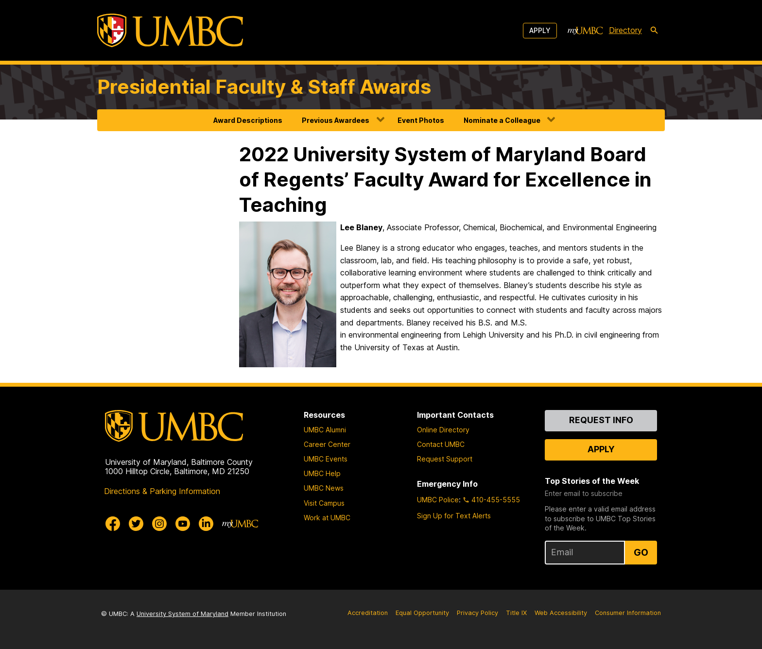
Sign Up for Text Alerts (454, 516)
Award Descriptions (247, 120)
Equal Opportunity (422, 612)
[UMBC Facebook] (112, 523)
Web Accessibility (561, 612)
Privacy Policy (477, 612)
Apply (540, 30)
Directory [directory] (625, 30)
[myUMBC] (585, 30)
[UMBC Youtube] (182, 523)
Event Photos (421, 120)
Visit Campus (324, 503)
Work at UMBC (327, 517)
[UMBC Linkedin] (206, 523)
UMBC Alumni (325, 430)
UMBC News (324, 488)
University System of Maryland (182, 613)
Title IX (516, 612)
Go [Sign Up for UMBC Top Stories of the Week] (641, 552)
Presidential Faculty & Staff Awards (264, 87)
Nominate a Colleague (502, 120)
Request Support (444, 459)
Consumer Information (628, 612)
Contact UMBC (441, 444)
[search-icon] (654, 30)
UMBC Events (325, 459)
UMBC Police (438, 499)
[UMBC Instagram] (159, 523)
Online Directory (443, 430)
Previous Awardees (335, 120)
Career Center (327, 444)
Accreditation (367, 612)
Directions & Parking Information (162, 491)
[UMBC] (170, 30)
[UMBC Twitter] (136, 523)
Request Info (601, 420)
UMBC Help (322, 473)
